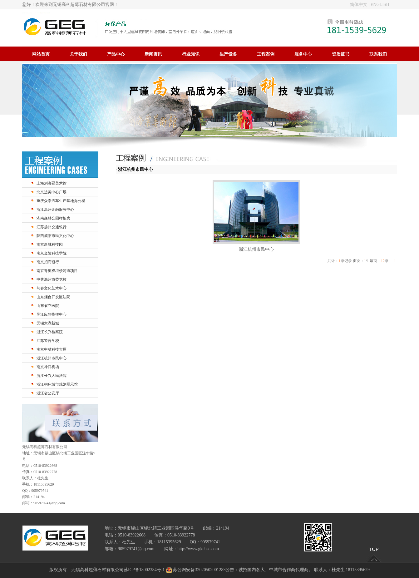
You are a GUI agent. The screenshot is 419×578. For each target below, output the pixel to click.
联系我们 (378, 54)
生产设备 (228, 54)
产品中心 (116, 54)
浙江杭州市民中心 (52, 358)
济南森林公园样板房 (53, 218)
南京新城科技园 (50, 244)
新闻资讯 (153, 54)
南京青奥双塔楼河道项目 (57, 271)
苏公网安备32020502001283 (199, 569)
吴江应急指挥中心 (52, 314)
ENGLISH (380, 4)
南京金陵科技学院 (52, 253)
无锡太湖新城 (48, 323)
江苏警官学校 (48, 340)
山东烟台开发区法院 (53, 297)
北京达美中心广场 (52, 192)
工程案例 (265, 54)
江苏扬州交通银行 (52, 227)
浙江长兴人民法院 (52, 375)
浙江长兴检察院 (50, 332)
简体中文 (358, 4)
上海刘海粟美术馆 (52, 183)
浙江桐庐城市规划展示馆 (57, 384)
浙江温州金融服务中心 (55, 209)
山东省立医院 (48, 306)
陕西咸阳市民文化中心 (55, 236)
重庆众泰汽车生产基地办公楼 (61, 201)
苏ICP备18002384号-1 (144, 569)
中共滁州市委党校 (52, 279)
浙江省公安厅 (48, 393)
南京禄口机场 (48, 367)
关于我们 (78, 54)
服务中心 (303, 54)
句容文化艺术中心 (52, 288)
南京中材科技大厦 (52, 349)
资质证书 (340, 54)
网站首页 (41, 54)
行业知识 (191, 54)
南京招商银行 (48, 262)
